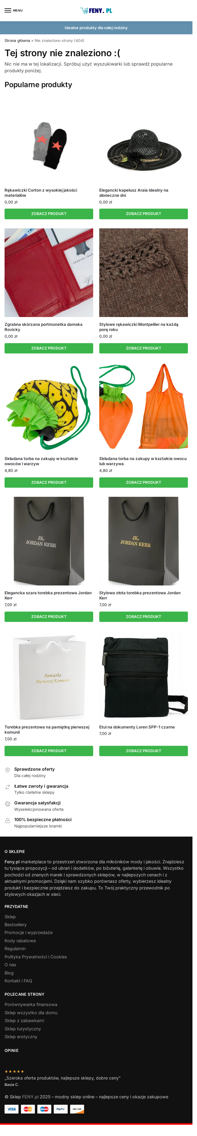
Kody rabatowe (20, 941)
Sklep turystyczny (23, 1029)
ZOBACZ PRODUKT (48, 213)
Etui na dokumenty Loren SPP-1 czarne (137, 727)
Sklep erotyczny (21, 1037)
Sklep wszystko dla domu (31, 1013)
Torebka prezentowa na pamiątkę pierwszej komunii (47, 730)
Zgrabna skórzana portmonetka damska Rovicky (44, 327)
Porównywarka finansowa (31, 1005)
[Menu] (14, 10)
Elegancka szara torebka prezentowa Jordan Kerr (48, 596)
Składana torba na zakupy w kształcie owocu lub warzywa (143, 461)
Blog (9, 973)
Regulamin (15, 949)
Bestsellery (16, 925)
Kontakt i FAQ (18, 981)
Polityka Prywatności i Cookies (36, 957)
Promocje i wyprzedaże (29, 933)
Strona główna (17, 40)
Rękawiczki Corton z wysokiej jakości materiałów (41, 193)
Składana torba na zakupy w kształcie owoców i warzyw (41, 461)
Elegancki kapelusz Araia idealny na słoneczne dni (133, 193)
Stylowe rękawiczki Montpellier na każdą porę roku (138, 327)
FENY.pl (30, 1097)
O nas (10, 965)
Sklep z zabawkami (24, 1021)
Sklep (10, 916)
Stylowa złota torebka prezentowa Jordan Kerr (140, 596)
